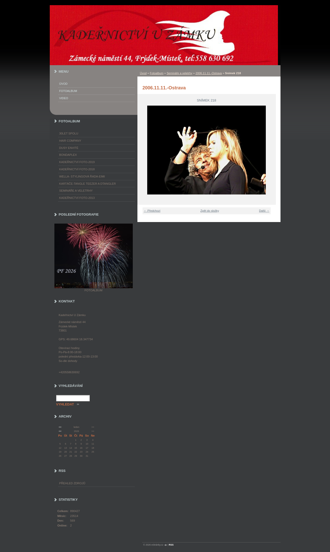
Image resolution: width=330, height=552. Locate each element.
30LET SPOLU (68, 133)
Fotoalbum (156, 73)
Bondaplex (68, 154)
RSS (171, 544)
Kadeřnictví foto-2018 (77, 169)
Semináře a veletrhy (179, 73)
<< (60, 427)
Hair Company (70, 140)
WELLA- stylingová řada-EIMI (82, 176)
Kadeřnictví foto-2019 (77, 162)
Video (63, 98)
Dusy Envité (68, 147)
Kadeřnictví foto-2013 (77, 197)
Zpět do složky (209, 210)
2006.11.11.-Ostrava (208, 73)
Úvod (143, 73)
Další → (264, 210)
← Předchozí (152, 210)
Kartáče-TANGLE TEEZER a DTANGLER (87, 183)
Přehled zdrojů (72, 483)
